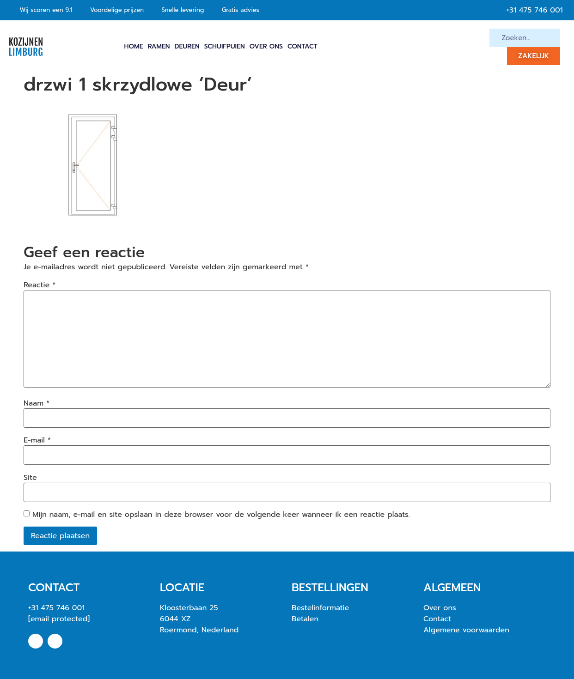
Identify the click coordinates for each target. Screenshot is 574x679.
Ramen (159, 46)
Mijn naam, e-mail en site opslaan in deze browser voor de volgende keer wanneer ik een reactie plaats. (221, 514)
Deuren (187, 46)
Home (133, 46)
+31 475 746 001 (56, 607)
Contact (302, 46)
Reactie (39, 285)
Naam (36, 403)
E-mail (37, 440)
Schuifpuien (224, 46)
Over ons (266, 46)
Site (30, 477)
